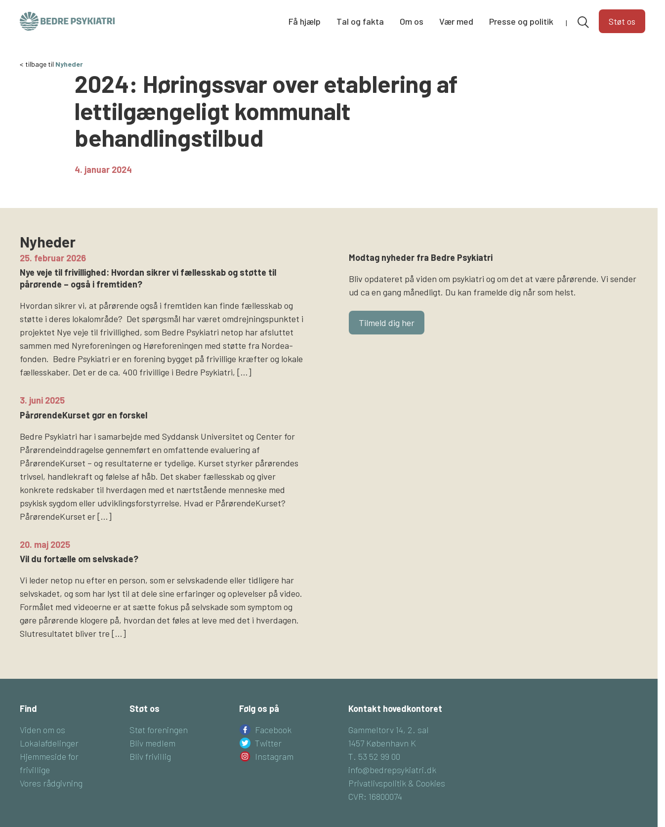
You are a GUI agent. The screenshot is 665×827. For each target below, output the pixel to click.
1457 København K (382, 743)
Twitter (268, 743)
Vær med (456, 21)
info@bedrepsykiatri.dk (392, 769)
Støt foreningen (158, 729)
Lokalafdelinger (49, 743)
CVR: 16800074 (375, 796)
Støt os (622, 21)
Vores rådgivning (51, 783)
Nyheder (69, 64)
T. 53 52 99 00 (374, 756)
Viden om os (42, 729)
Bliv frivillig (150, 756)
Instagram (274, 756)
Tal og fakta (360, 21)
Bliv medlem (152, 743)
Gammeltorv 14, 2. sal (388, 729)
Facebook (273, 729)
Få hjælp (305, 21)
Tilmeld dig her (387, 322)
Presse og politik (521, 21)
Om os (411, 21)
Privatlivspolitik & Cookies (396, 783)
